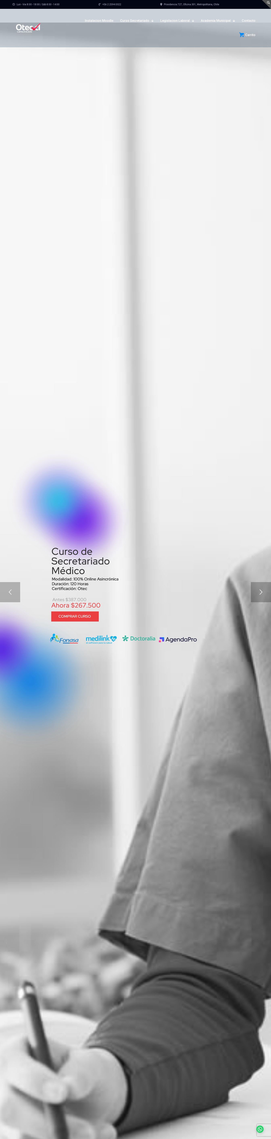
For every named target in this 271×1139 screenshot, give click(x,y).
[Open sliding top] (266, 4)
